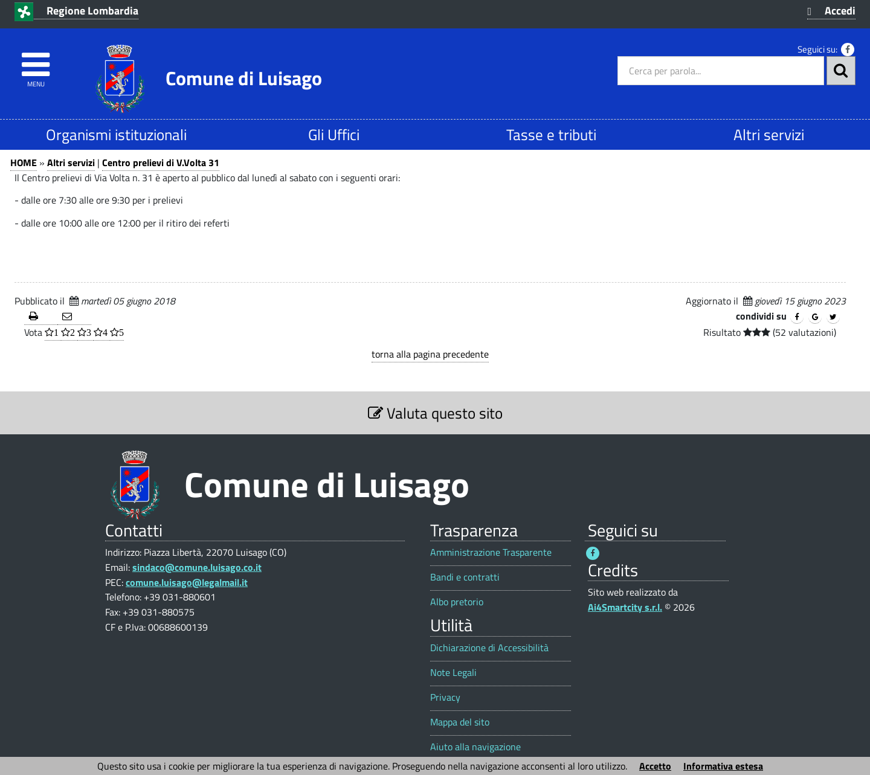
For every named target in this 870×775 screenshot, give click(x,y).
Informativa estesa (723, 766)
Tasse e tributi (551, 134)
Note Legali (453, 672)
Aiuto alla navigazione (475, 747)
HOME (23, 162)
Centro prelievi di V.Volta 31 (160, 162)
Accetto (655, 766)
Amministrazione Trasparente (491, 552)
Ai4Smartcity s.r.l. (625, 607)
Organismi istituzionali (116, 134)
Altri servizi (768, 134)
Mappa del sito (459, 722)
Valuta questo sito (435, 413)
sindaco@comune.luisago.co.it (197, 567)
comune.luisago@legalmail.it (187, 582)
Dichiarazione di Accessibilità (489, 648)
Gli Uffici (333, 134)
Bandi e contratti (465, 577)
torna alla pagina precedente (430, 354)
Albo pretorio (456, 602)
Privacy (445, 697)
